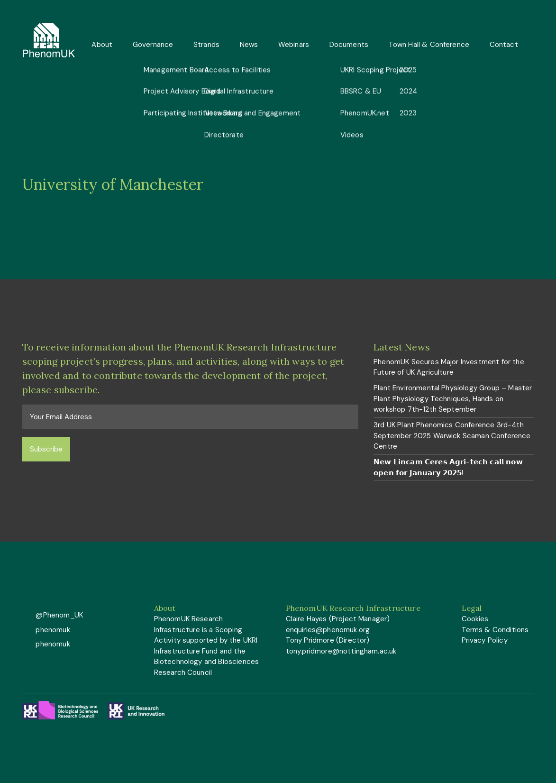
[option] (278, 184)
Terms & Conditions (495, 630)
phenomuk (52, 630)
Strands (206, 44)
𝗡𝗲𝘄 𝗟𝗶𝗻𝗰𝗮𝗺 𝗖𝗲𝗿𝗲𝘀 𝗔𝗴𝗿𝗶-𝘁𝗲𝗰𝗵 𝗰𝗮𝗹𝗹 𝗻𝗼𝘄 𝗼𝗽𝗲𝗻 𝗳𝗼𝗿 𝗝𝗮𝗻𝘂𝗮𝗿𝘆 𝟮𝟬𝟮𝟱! (448, 467)
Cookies (475, 619)
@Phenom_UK (58, 615)
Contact (504, 44)
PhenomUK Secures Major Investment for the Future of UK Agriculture (449, 367)
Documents (348, 44)
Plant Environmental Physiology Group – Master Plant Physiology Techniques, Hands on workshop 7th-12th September (453, 398)
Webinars (293, 44)
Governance (153, 44)
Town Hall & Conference (429, 44)
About (101, 44)
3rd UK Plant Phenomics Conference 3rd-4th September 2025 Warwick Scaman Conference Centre (452, 435)
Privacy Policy (485, 640)
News (249, 44)
